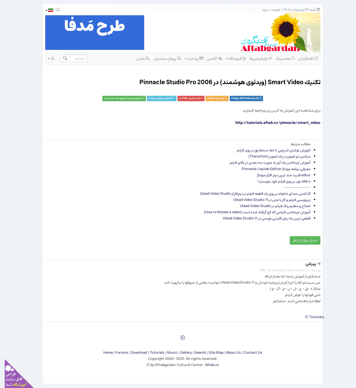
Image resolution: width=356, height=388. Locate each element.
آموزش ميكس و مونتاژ (154, 98)
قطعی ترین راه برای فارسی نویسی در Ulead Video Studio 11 (262, 218)
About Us (228, 352)
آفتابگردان (303, 58)
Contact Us (248, 352)
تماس (138, 58)
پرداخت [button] (189, 58)
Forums (117, 352)
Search (195, 352)
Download (134, 352)
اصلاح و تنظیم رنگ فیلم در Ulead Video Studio (270, 206)
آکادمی (209, 58)
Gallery (181, 352)
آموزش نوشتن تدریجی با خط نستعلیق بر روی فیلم (269, 150)
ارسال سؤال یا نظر (300, 240)
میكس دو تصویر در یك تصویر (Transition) (275, 156)
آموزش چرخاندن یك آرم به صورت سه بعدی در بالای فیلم (265, 162)
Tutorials (152, 352)
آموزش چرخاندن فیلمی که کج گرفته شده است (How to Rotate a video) (252, 212)
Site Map (211, 352)
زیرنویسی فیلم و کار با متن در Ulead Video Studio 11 (267, 199)
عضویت (271, 10)
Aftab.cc (207, 365)
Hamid (206, 98)
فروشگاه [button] (231, 58)
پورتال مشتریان (162, 58)
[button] (44, 10)
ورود (260, 10)
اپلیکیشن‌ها (256, 58)
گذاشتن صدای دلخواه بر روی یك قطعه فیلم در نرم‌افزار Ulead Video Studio (250, 193)
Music (167, 352)
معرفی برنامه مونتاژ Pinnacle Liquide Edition (271, 169)
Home (103, 352)
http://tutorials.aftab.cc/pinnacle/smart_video (273, 122)
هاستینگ (280, 58)
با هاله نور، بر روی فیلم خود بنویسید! (279, 181)
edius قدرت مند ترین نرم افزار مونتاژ (279, 175)
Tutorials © (309, 317)
